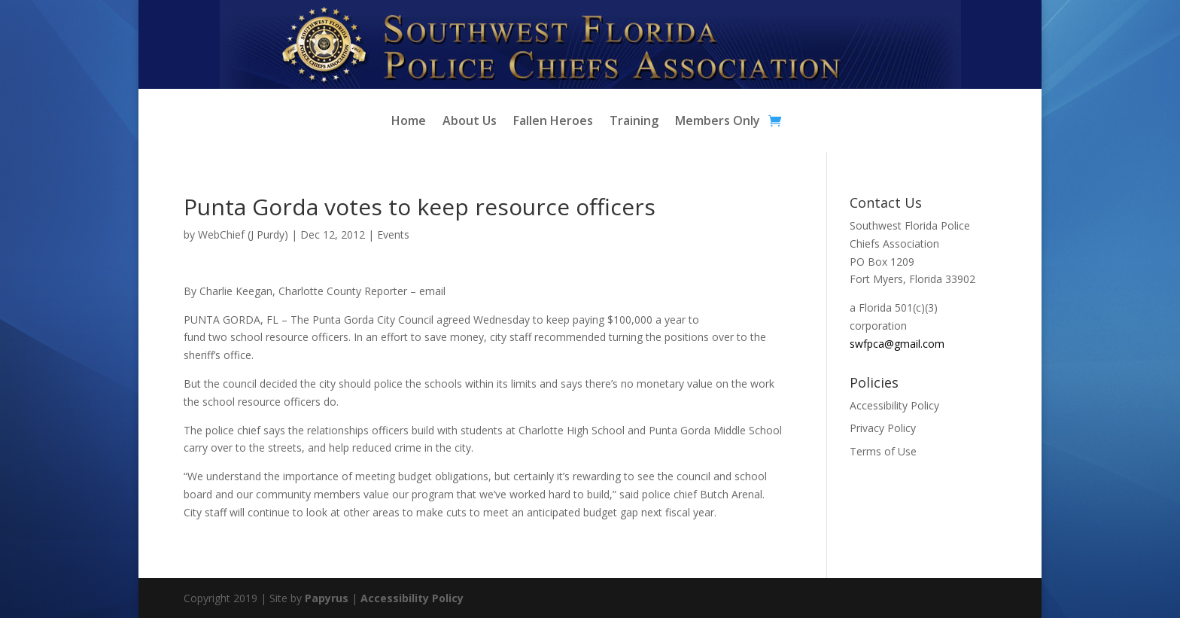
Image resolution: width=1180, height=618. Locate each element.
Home (408, 122)
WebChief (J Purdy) (243, 234)
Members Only (717, 122)
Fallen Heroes (553, 122)
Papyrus (326, 598)
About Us (469, 122)
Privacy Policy (883, 428)
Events (393, 234)
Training (634, 122)
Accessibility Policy (894, 405)
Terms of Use (883, 451)
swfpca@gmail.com (897, 343)
